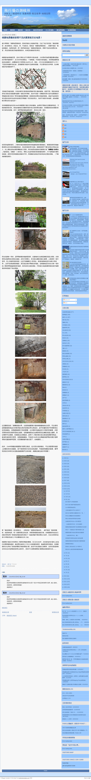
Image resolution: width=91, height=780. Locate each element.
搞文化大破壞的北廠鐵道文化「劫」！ (75, 513)
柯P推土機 (65, 358)
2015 (65, 486)
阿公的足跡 (65, 335)
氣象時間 (64, 327)
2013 (65, 576)
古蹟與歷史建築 (10, 566)
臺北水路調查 (65, 353)
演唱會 (64, 364)
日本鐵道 (64, 325)
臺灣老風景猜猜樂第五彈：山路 (78, 197)
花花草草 (64, 408)
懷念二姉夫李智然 (67, 707)
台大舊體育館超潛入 (70, 507)
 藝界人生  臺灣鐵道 (67, 429)
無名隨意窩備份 (72, 30)
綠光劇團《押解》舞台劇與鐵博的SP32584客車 (74, 79)
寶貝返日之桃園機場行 (68, 656)
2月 (66, 569)
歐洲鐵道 (64, 421)
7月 (66, 555)
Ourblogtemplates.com (23, 778)
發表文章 (67, 300)
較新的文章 (5, 612)
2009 (65, 587)
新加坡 (64, 390)
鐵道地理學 (65, 426)
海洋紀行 (64, 343)
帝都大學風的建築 (74, 146)
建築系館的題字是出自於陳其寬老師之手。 (73, 101)
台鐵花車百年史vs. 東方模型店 (73, 521)
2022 (65, 466)
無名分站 (28, 30)
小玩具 (64, 371)
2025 (65, 458)
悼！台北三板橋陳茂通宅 (76, 215)
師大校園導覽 (65, 345)
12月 (66, 491)
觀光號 (64, 449)
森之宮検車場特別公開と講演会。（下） (72, 622)
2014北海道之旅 (66, 379)
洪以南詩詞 (65, 330)
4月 (66, 564)
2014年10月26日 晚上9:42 (17, 593)
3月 (66, 567)
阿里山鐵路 (65, 356)
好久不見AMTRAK (74, 172)
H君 (65, 125)
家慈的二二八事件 (67, 719)
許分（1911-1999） (67, 693)
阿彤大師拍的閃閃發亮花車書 (73, 518)
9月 (66, 499)
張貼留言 (4, 608)
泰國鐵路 (64, 392)
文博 (63, 403)
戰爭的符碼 (65, 636)
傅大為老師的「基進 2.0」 (69, 712)
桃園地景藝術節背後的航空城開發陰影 (75, 541)
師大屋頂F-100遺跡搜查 (71, 501)
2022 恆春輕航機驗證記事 (69, 727)
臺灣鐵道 (64, 314)
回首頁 (5, 30)
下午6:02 (14, 564)
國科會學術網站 (61, 30)
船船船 (64, 351)
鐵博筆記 (64, 377)
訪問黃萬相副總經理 (67, 709)
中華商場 (64, 410)
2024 (65, 461)
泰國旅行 (64, 395)
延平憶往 (64, 442)
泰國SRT (64, 447)
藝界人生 (64, 317)
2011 (65, 581)
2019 (65, 474)
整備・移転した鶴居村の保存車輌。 (71, 619)
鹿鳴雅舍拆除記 (69, 543)
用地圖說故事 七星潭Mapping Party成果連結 (74, 680)
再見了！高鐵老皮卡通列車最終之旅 (74, 529)
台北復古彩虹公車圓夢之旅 (69, 68)
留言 (65, 302)
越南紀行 (64, 382)
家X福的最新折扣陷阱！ (76, 262)
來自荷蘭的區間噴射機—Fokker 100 (71, 733)
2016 (65, 483)
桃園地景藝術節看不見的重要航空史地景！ (22, 37)
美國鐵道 (64, 366)
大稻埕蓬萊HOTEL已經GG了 (73, 510)
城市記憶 (64, 416)
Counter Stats (65, 763)
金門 (63, 397)
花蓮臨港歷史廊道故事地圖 (69, 669)
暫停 (5, 576)
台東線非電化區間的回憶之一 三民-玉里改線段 (74, 649)
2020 (65, 472)
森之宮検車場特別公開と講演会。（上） (72, 625)
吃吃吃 (64, 338)
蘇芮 (63, 423)
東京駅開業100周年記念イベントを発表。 (73, 615)
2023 (65, 463)
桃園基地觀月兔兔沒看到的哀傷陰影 (74, 532)
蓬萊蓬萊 (64, 374)
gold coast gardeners (66, 765)
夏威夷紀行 (65, 418)
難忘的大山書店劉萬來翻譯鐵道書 (74, 549)
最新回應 (20, 30)
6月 (66, 558)
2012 (65, 578)
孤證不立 (64, 633)
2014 (65, 488)
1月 (66, 572)
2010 (65, 584)
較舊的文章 (55, 612)
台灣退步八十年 (66, 698)
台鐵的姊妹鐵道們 (67, 647)
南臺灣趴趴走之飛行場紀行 (77, 181)
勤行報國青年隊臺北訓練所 (69, 638)
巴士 (63, 332)
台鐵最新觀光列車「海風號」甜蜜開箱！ (72, 70)
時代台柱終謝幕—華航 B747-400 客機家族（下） (75, 730)
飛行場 (64, 319)
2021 (65, 469)
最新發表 (12, 30)
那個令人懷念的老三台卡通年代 (73, 546)
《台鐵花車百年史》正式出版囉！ (74, 524)
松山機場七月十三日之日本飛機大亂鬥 (72, 654)
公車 (63, 436)
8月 (66, 553)
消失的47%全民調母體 (68, 695)
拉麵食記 (64, 340)
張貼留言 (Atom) (12, 615)
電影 (63, 348)
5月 (66, 561)
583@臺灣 (65, 434)
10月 (66, 496)
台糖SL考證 (65, 413)
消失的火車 (65, 405)
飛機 (63, 322)
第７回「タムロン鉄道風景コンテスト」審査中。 (75, 611)
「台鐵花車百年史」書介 (71, 535)
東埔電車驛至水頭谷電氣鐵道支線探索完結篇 (74, 715)
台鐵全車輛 (65, 439)
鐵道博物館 (65, 400)
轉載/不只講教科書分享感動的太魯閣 (71, 684)
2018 (65, 477)
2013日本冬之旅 (66, 361)
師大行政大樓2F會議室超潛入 (73, 504)
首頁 (30, 612)
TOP (89, 778)
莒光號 (64, 369)
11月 (66, 494)
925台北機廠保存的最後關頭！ (73, 515)
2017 (65, 480)
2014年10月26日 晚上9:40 (17, 576)
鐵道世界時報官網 (38, 30)
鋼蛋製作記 (65, 384)
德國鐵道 (64, 444)
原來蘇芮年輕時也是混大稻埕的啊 (74, 538)
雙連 (63, 387)
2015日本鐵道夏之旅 (67, 431)
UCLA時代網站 (50, 30)
